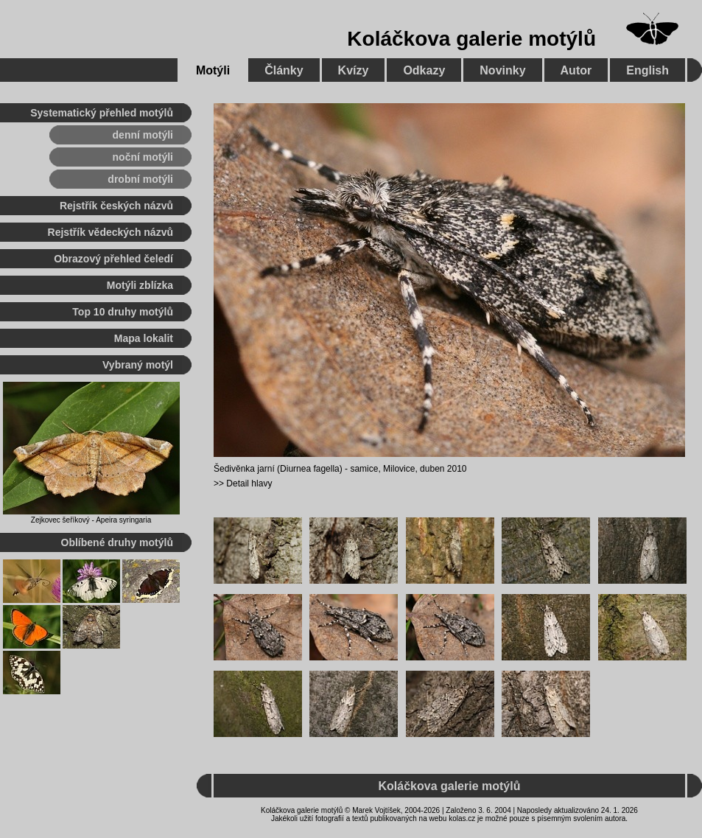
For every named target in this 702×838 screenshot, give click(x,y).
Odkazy (424, 70)
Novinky (502, 70)
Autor (576, 70)
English (647, 70)
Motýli (213, 70)
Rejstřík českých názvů (116, 206)
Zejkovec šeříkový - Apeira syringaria (91, 520)
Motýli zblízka (140, 285)
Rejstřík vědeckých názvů (110, 232)
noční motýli (143, 157)
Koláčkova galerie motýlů (471, 38)
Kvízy (353, 70)
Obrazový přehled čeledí (113, 259)
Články (283, 70)
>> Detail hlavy (243, 483)
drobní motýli (140, 179)
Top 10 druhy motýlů (122, 312)
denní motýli (143, 135)
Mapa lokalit (143, 338)
